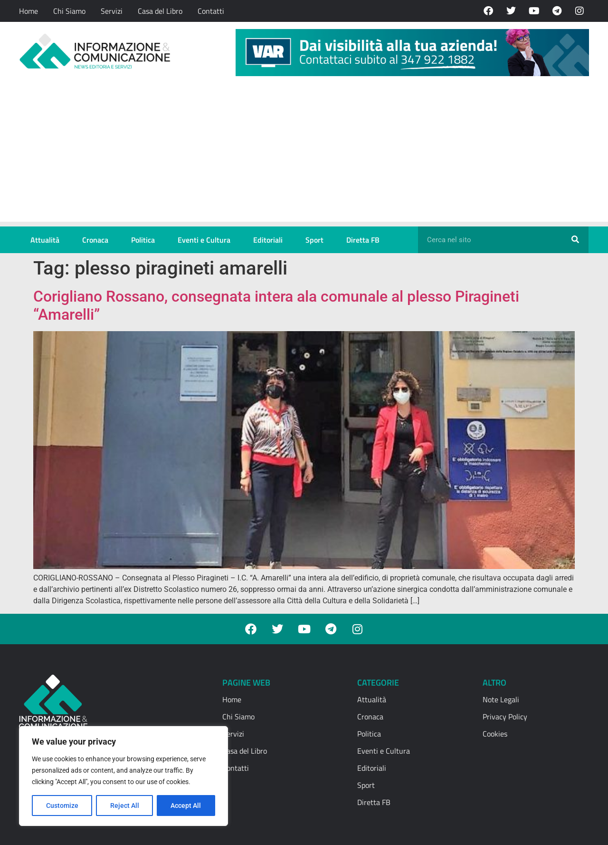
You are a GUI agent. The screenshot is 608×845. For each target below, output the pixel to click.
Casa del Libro (160, 11)
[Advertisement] (304, 155)
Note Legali (501, 699)
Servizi (112, 11)
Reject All (124, 805)
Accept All (186, 805)
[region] (123, 776)
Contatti (211, 11)
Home (28, 11)
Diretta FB (363, 240)
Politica (143, 240)
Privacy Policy (505, 716)
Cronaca (95, 240)
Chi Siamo (69, 11)
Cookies (495, 733)
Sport (314, 240)
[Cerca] (575, 239)
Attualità (44, 240)
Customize (62, 805)
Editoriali (268, 240)
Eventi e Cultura (204, 240)
